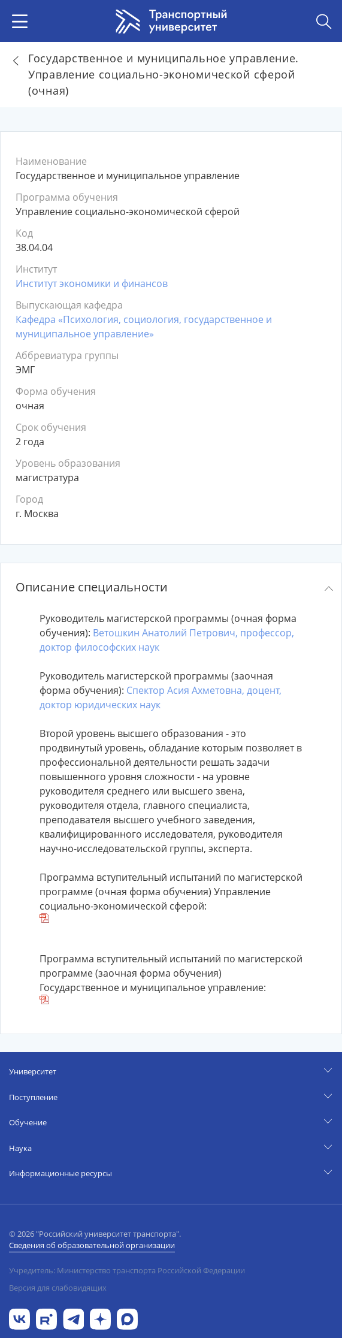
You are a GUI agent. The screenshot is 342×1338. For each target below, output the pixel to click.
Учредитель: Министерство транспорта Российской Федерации (127, 1270)
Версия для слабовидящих (58, 1287)
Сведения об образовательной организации (92, 1245)
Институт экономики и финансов (92, 283)
